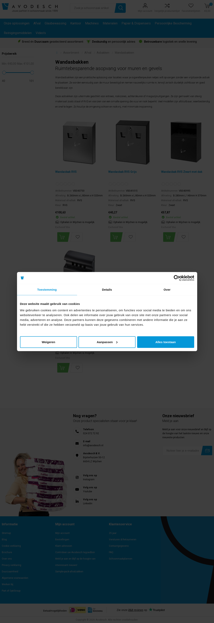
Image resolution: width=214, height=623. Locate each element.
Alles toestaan (165, 342)
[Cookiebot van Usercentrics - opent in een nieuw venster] (176, 278)
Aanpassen (107, 342)
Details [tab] (107, 289)
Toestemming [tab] (47, 289)
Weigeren (48, 342)
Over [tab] (167, 289)
